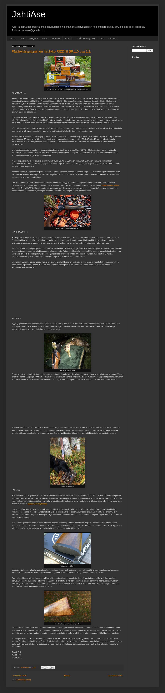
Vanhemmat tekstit (115, 676)
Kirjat (101, 38)
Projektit (68, 38)
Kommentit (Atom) (23, 680)
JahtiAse (29, 14)
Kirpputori (112, 38)
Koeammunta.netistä (110, 185)
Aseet (44, 38)
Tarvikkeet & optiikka (85, 38)
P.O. (22, 38)
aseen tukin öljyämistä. (37, 504)
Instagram (33, 38)
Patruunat (55, 38)
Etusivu (12, 38)
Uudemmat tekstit (19, 676)
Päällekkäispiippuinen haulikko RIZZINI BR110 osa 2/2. (51, 51)
